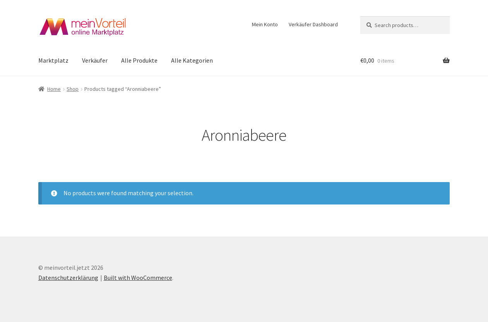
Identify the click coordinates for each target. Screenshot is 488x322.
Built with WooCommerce (138, 277)
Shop (73, 88)
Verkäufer (95, 60)
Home (54, 88)
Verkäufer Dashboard (313, 24)
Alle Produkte (139, 60)
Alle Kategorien (192, 60)
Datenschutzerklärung (68, 277)
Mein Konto (265, 24)
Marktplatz (53, 60)
